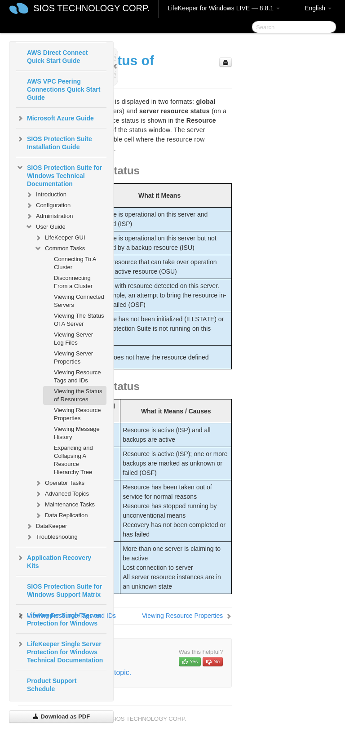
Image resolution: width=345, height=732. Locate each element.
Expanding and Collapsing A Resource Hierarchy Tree (73, 459)
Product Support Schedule (51, 684)
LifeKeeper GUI (59, 237)
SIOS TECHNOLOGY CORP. (91, 8)
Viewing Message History (77, 433)
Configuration (48, 205)
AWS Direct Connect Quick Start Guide (57, 56)
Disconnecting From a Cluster (73, 282)
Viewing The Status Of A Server (79, 319)
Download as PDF (61, 716)
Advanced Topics (61, 493)
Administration (49, 216)
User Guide (45, 227)
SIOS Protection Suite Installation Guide (54, 142)
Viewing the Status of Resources (78, 395)
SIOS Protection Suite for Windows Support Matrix (64, 590)
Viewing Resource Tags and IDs (77, 376)
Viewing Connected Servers (79, 300)
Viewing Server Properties (73, 357)
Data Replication (61, 515)
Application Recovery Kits (53, 560)
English (318, 8)
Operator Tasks (59, 483)
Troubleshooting (51, 537)
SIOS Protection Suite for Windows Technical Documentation (59, 174)
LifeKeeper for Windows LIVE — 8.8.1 (224, 8)
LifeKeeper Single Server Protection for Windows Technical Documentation (59, 651)
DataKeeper (46, 526)
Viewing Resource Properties (77, 414)
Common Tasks (59, 248)
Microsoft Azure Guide (55, 118)
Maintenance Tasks (64, 504)
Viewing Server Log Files (73, 338)
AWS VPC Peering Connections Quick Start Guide (63, 89)
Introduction (45, 194)
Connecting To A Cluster (75, 263)
